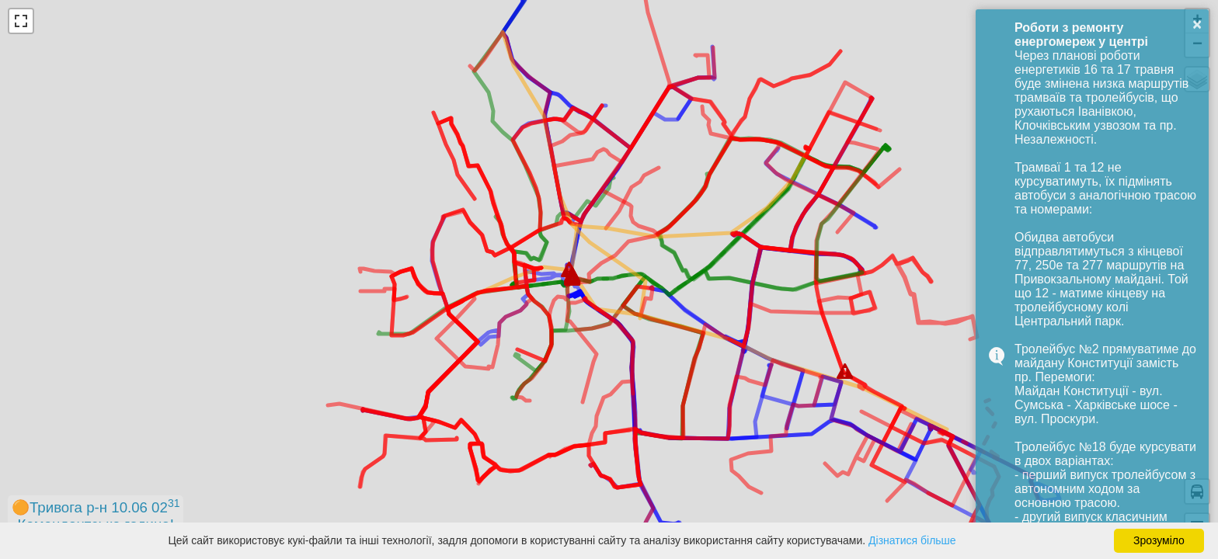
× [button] (1197, 24)
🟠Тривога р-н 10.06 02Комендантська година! (95, 515)
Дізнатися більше (912, 540)
